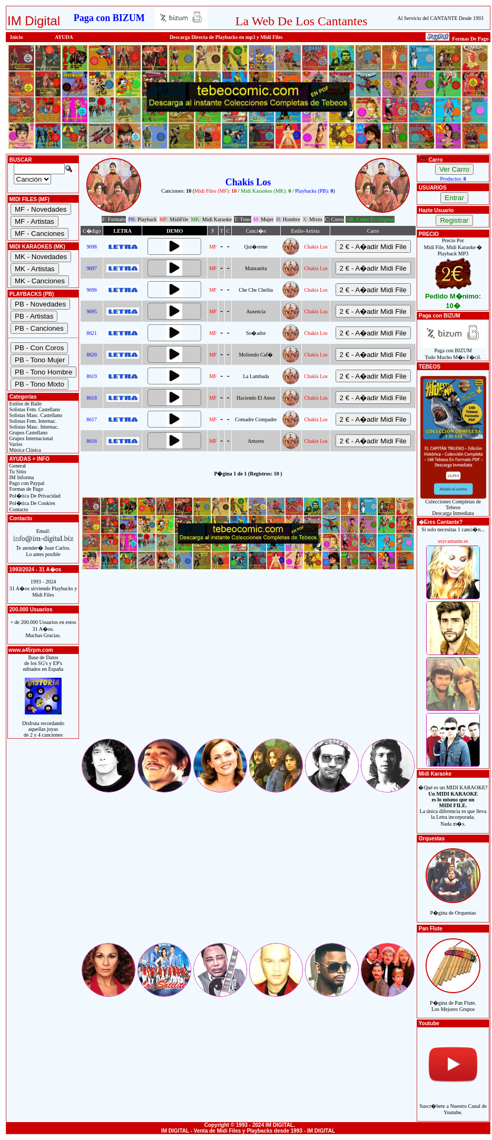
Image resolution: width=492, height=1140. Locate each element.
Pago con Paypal (26, 483)
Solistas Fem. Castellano (34, 409)
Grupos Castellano (27, 432)
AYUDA (64, 37)
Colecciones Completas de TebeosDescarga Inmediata (453, 505)
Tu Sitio (17, 471)
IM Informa (21, 477)
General (17, 466)
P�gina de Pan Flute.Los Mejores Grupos (453, 1000)
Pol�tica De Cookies (31, 503)
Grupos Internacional (30, 438)
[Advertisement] (248, 663)
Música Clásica (24, 450)
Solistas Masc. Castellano (35, 415)
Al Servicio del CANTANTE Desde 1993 (441, 18)
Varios (15, 444)
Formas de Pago (25, 489)
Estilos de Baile (25, 404)
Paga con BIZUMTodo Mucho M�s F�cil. (453, 351)
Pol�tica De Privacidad (34, 496)
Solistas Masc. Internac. (33, 427)
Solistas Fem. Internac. (32, 421)
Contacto (18, 509)
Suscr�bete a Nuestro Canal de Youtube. (453, 1103)
